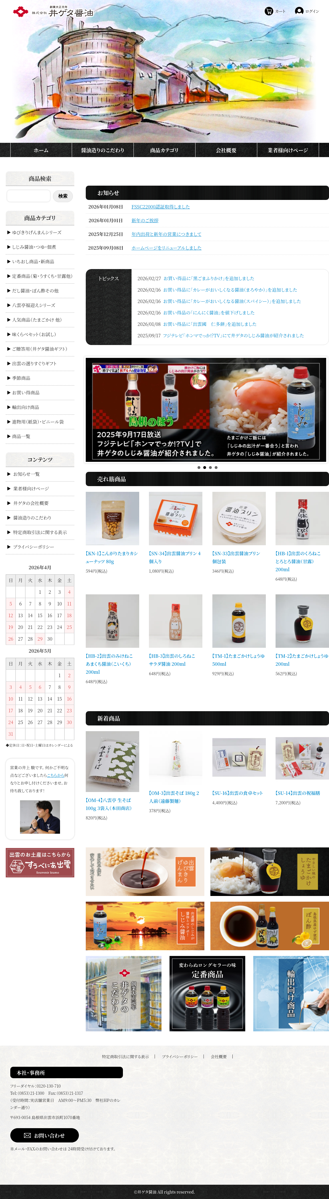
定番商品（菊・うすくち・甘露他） (42, 276)
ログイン (312, 11)
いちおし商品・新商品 (33, 261)
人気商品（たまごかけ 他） (37, 319)
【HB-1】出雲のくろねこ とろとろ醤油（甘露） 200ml (300, 561)
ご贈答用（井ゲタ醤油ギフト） (39, 349)
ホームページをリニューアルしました (166, 247)
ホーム (41, 150)
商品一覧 (21, 436)
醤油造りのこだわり (102, 150)
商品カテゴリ (164, 150)
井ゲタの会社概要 (31, 503)
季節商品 (21, 378)
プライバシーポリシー (33, 547)
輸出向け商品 (25, 407)
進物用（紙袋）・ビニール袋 (38, 421)
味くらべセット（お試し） (34, 334)
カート (280, 11)
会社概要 (226, 150)
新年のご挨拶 (144, 220)
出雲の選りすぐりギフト (34, 363)
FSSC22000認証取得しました (160, 206)
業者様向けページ (288, 150)
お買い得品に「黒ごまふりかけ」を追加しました (208, 278)
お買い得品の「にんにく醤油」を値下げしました (208, 312)
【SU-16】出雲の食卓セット (237, 793)
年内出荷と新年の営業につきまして (166, 234)
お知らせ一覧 (26, 474)
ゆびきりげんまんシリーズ (36, 232)
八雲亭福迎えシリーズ (33, 305)
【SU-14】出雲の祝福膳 (298, 793)
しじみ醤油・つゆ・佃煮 (34, 247)
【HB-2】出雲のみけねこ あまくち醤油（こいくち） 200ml (111, 664)
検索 (62, 196)
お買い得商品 (25, 392)
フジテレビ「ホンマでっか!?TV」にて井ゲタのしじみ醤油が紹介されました (233, 335)
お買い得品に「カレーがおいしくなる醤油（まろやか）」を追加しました (230, 289)
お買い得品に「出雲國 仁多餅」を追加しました (209, 324)
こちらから (55, 775)
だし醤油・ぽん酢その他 (35, 290)
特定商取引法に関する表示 (40, 532)
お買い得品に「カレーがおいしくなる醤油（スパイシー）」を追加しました (232, 301)
